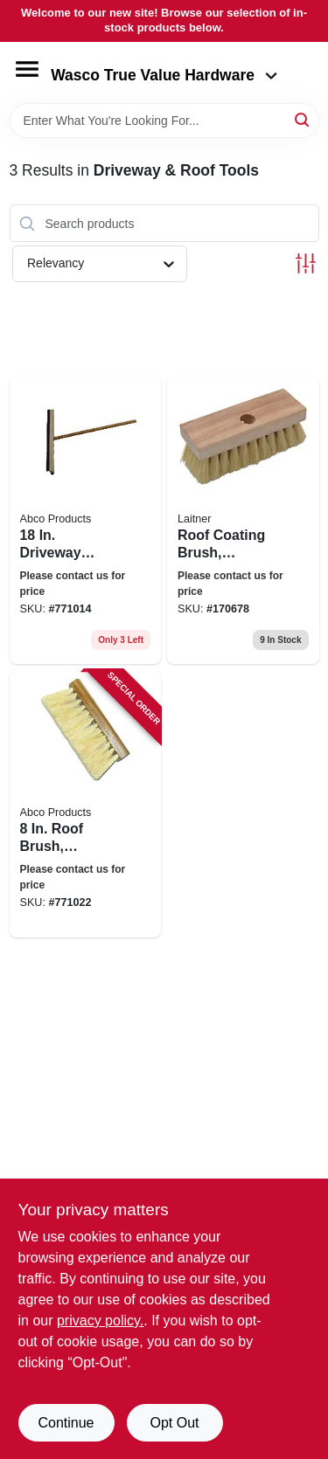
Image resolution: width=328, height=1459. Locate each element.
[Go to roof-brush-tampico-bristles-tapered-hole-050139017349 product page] (86, 803)
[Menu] (27, 69)
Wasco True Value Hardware (164, 75)
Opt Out (174, 1422)
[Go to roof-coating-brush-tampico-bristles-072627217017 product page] (243, 520)
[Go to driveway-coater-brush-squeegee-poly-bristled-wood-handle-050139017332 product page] (86, 520)
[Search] (303, 119)
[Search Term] (164, 120)
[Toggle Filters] (306, 263)
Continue (66, 1422)
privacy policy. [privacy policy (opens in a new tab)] (100, 1320)
